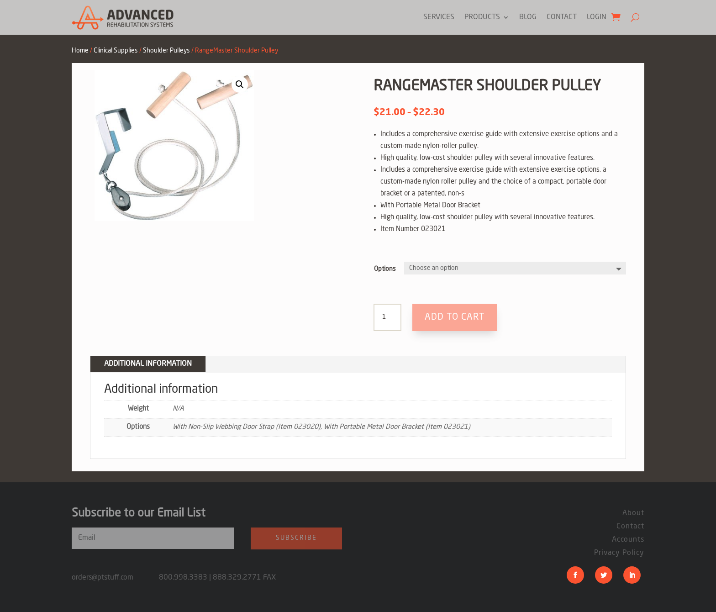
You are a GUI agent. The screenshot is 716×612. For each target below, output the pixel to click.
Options (385, 269)
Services (438, 17)
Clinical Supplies (116, 50)
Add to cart (455, 317)
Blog (528, 17)
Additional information (148, 364)
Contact (562, 17)
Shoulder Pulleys (166, 50)
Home (80, 50)
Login (596, 17)
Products (482, 17)
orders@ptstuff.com (115, 577)
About (633, 513)
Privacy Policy (619, 553)
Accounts (628, 539)
